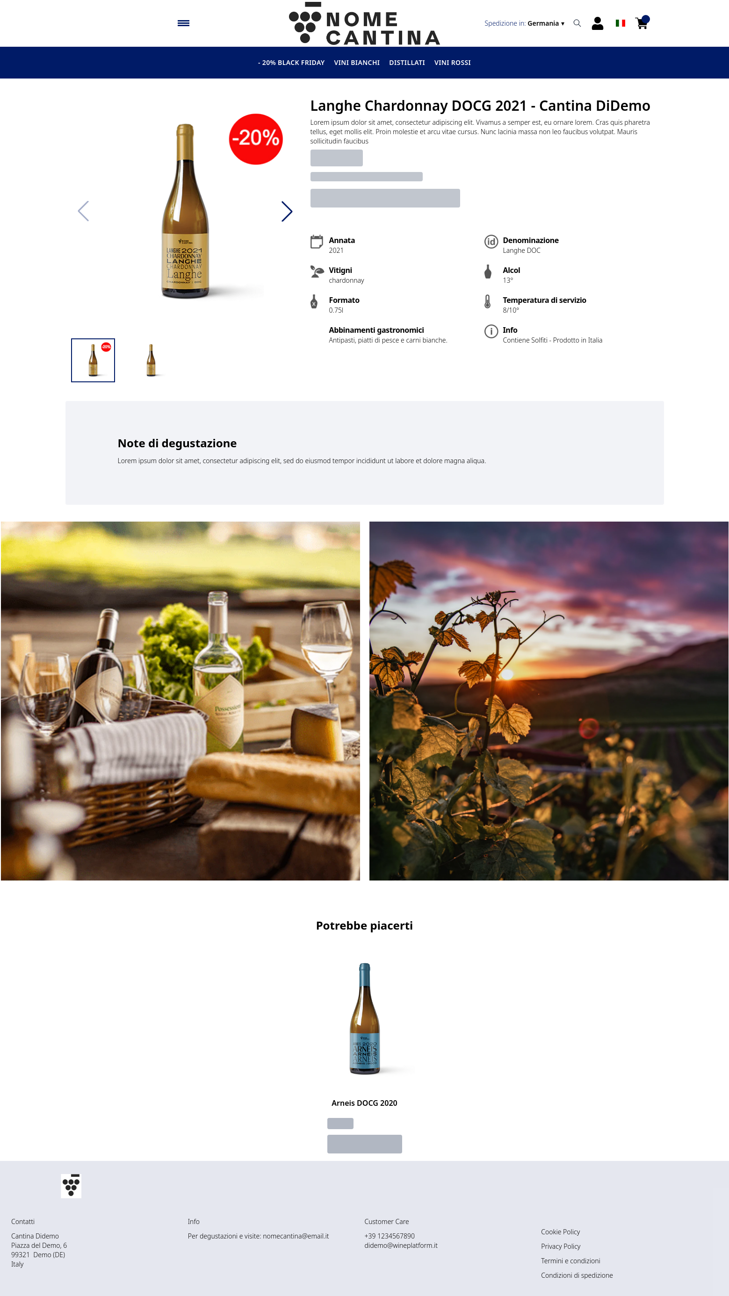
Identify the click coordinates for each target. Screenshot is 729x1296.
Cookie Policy (560, 1231)
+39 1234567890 (390, 1236)
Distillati (407, 62)
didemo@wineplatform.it (401, 1245)
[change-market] (525, 23)
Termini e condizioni (570, 1260)
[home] (364, 23)
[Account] (597, 23)
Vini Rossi (452, 62)
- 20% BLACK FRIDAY (291, 62)
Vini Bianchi (357, 62)
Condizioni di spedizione (577, 1275)
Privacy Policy (560, 1246)
